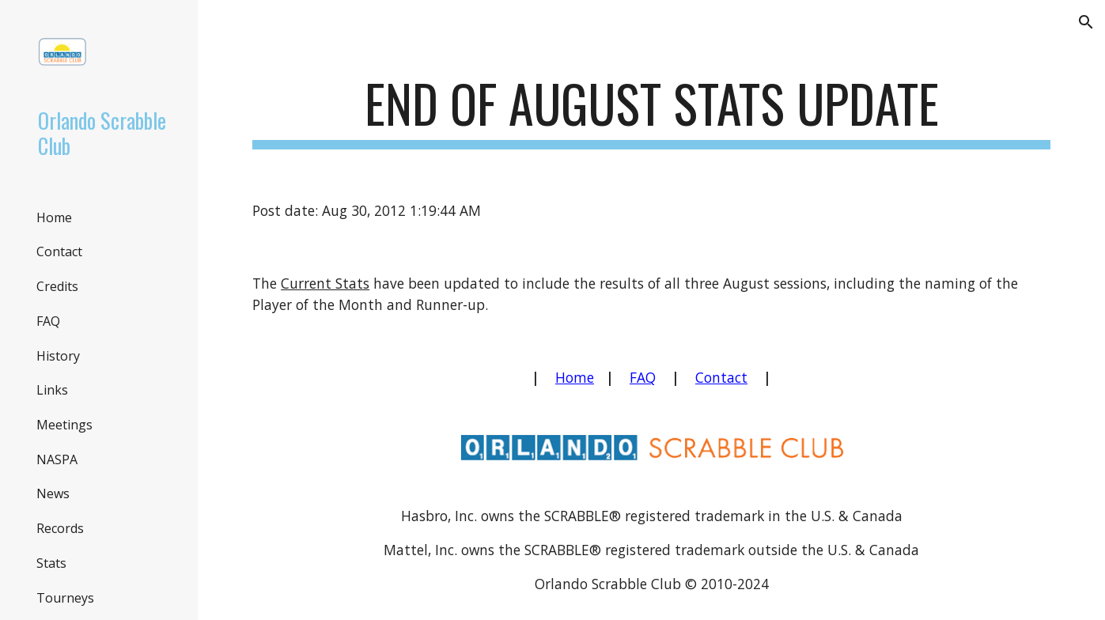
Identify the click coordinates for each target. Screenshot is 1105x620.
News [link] (53, 493)
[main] (651, 111)
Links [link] (52, 390)
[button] (1086, 22)
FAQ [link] (48, 321)
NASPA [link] (57, 459)
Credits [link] (57, 286)
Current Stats (325, 283)
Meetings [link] (64, 424)
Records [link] (60, 528)
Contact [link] (59, 251)
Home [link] (54, 217)
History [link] (58, 356)
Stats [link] (51, 563)
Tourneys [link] (65, 598)
